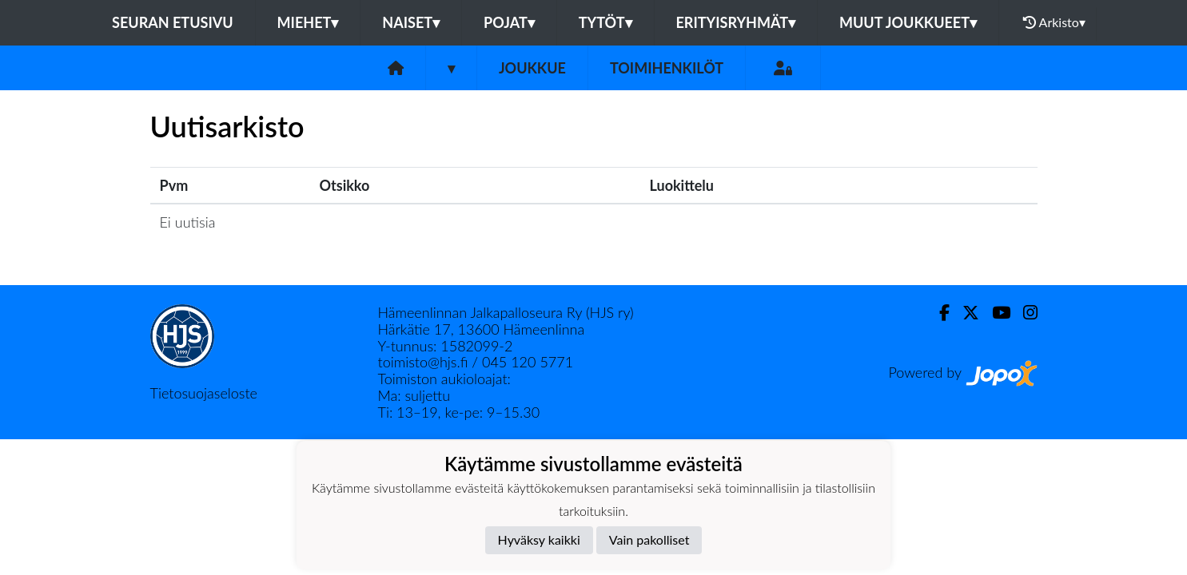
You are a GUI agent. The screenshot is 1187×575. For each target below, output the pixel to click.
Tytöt (605, 22)
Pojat (509, 22)
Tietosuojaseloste (203, 393)
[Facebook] (938, 312)
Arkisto (1054, 22)
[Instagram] (1024, 312)
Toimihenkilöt (666, 68)
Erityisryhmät (735, 22)
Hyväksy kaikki (539, 539)
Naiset (411, 22)
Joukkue (532, 68)
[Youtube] (994, 312)
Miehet (308, 22)
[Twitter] (964, 312)
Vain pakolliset (649, 539)
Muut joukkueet (908, 22)
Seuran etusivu (172, 22)
